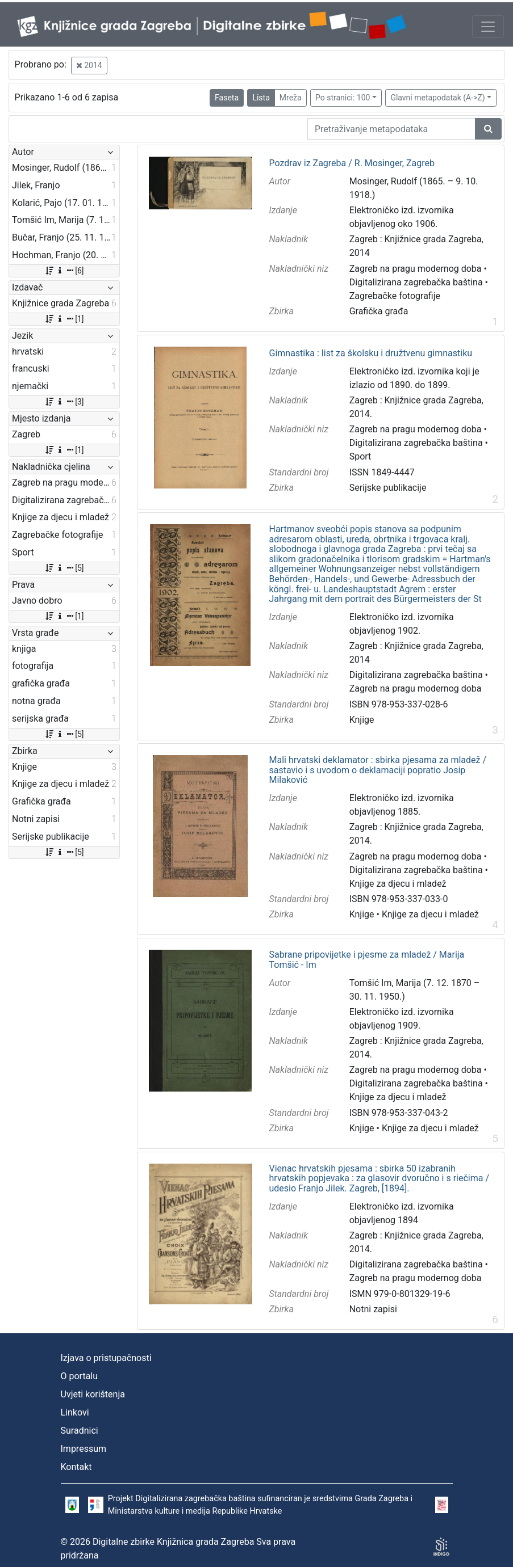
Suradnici (79, 1430)
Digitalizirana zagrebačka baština (416, 282)
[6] (64, 270)
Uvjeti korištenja (93, 1394)
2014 (89, 65)
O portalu (79, 1376)
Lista (260, 97)
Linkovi (75, 1412)
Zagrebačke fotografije (394, 295)
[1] (64, 318)
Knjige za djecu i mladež (398, 883)
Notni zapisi (373, 1309)
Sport (360, 456)
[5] (64, 567)
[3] (64, 401)
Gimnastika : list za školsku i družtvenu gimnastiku (371, 353)
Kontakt (76, 1466)
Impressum (84, 1448)
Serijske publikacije (388, 487)
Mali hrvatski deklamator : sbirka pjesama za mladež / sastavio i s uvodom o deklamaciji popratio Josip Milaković (378, 770)
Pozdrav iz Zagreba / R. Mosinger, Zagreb (352, 163)
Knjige (361, 719)
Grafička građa (378, 311)
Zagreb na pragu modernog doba (415, 268)
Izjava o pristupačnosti (106, 1358)
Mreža (291, 97)
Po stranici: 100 (342, 97)
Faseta (227, 97)
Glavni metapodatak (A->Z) (437, 97)
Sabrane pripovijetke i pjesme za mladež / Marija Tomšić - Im (367, 960)
